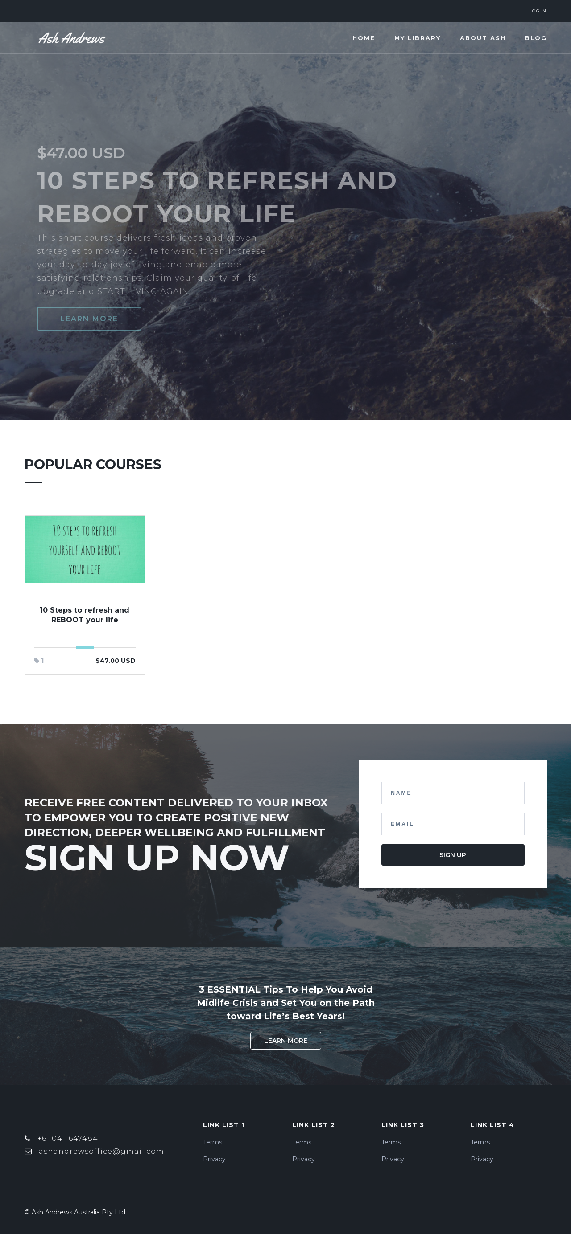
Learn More (285, 1041)
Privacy (214, 1159)
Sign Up (452, 855)
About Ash (483, 37)
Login (538, 10)
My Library (417, 37)
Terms (212, 1142)
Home (363, 37)
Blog (536, 37)
